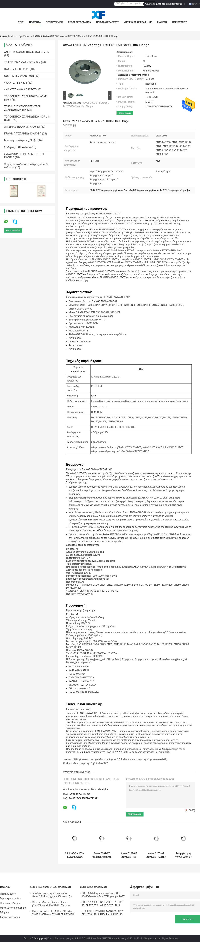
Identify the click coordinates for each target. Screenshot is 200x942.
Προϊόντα (35, 22)
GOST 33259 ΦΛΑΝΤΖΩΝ (19, 75)
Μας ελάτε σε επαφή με (138, 22)
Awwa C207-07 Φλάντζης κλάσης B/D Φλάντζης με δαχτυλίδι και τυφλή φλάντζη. (101, 855)
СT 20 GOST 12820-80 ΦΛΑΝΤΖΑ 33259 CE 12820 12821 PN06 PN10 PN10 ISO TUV (103, 913)
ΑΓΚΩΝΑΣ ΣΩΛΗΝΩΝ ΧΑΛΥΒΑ (22, 126)
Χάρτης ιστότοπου (10, 917)
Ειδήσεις (162, 22)
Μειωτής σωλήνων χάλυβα (20, 140)
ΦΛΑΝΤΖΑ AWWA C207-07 (45, 36)
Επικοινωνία (125, 113)
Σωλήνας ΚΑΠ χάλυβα (17, 147)
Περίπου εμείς (54, 22)
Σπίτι (21, 22)
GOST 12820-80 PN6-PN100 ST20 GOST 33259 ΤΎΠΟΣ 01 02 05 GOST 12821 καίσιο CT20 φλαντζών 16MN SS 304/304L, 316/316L (103, 904)
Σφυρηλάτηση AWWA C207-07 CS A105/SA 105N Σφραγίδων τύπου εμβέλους (183, 855)
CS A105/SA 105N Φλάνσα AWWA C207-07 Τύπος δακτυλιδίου (74, 855)
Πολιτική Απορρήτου (35, 938)
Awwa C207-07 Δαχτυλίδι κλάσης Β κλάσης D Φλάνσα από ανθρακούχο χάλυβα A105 (156, 855)
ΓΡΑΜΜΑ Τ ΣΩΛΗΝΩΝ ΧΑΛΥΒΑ (22, 133)
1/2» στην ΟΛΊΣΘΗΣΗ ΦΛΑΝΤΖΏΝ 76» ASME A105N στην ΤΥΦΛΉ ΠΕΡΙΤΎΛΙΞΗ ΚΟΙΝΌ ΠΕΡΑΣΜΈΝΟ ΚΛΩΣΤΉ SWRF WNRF (53, 913)
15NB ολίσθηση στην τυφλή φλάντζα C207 (85, 763)
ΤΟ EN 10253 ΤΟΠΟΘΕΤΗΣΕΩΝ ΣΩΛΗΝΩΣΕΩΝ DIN (22, 108)
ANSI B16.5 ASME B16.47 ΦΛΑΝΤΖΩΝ (26, 52)
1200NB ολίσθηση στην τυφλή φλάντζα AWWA (141, 759)
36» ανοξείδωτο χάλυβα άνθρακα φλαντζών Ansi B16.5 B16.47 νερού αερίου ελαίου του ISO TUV (51, 904)
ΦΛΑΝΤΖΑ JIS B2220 (16, 69)
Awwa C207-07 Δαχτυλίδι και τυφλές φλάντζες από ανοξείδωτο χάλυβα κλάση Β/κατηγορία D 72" (129, 855)
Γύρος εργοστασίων (79, 22)
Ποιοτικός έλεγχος (107, 22)
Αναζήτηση (150, 4)
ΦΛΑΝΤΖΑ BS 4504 (15, 82)
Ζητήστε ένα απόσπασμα (169, 3)
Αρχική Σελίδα (7, 36)
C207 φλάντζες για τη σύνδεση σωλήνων (94, 759)
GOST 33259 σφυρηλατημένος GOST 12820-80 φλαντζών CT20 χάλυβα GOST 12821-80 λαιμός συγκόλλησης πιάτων (103, 895)
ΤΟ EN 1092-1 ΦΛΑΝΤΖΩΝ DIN (22, 62)
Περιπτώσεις (179, 22)
